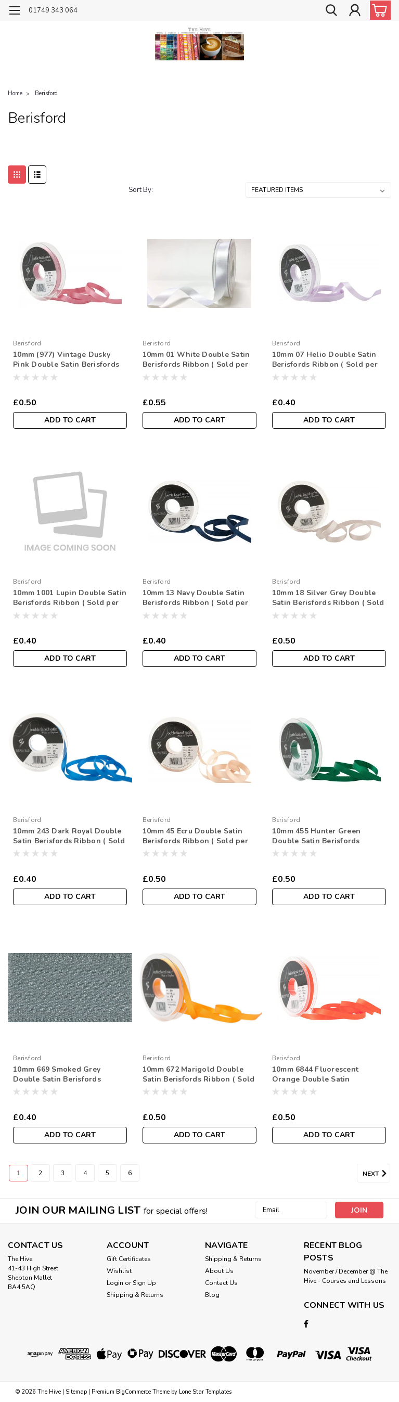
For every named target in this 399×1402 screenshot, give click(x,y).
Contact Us (221, 1283)
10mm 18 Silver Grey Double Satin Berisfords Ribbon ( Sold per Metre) (328, 598)
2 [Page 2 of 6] (40, 1173)
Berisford (46, 93)
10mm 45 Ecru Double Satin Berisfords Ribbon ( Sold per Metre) (195, 836)
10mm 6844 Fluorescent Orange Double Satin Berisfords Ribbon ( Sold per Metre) (325, 1074)
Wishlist (119, 1271)
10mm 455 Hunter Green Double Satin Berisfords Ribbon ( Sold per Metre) (318, 836)
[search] (331, 10)
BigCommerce (133, 1392)
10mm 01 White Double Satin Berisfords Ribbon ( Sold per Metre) (196, 360)
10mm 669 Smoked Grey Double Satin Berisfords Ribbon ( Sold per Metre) (59, 1074)
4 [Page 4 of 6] (85, 1173)
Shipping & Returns (135, 1295)
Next (376, 1173)
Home (15, 93)
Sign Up (144, 1283)
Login (115, 1283)
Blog (212, 1295)
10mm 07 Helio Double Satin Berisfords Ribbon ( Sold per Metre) (325, 360)
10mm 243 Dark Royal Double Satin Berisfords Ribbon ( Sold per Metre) (69, 836)
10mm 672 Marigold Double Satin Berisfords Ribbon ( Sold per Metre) (199, 1074)
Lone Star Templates (205, 1392)
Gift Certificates (129, 1259)
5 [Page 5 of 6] (107, 1173)
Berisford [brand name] (27, 343)
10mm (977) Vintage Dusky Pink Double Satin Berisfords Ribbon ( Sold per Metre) (66, 360)
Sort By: (140, 190)
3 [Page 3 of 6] (63, 1173)
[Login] (355, 10)
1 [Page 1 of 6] (18, 1173)
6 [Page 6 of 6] (130, 1173)
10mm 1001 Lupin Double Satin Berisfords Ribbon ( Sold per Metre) (69, 598)
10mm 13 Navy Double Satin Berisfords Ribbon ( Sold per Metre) (195, 598)
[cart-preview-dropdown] (378, 10)
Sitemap (76, 1392)
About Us (219, 1271)
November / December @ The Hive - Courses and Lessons (346, 1276)
